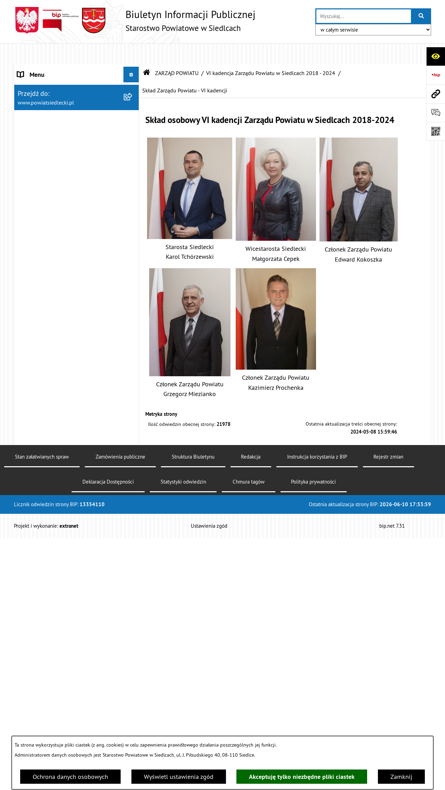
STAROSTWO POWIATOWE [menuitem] (52, 69)
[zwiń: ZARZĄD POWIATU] (133, 116)
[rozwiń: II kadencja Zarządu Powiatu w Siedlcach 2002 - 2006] (133, 402)
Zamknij (401, 777)
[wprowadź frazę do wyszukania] (363, 16)
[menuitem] (76, 141)
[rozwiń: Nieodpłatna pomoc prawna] (133, 516)
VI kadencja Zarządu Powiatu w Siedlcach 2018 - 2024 (270, 52)
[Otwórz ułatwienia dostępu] (435, 56)
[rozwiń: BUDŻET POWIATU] (133, 461)
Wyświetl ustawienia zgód (178, 777)
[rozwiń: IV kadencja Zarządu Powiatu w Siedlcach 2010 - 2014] (133, 343)
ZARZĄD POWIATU (177, 52)
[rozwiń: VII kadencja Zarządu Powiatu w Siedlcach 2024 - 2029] (133, 136)
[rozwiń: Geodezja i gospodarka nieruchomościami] (133, 637)
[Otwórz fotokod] (435, 131)
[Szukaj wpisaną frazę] (421, 16)
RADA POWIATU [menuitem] (38, 101)
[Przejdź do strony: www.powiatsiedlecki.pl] (435, 93)
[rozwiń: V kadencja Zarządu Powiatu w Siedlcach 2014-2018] (133, 313)
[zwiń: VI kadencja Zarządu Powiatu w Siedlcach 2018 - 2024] (133, 166)
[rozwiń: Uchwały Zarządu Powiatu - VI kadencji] (133, 225)
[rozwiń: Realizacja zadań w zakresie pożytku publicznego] (133, 696)
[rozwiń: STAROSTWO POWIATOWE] (133, 69)
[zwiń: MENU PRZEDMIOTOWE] (133, 476)
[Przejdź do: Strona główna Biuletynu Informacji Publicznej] (147, 52)
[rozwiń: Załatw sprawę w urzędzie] (133, 496)
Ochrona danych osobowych (70, 777)
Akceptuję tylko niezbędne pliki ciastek (302, 777)
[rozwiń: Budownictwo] (133, 617)
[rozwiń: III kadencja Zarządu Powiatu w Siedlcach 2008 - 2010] (133, 372)
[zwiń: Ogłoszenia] (133, 577)
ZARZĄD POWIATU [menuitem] (42, 116)
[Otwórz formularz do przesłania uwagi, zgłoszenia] (435, 112)
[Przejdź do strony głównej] (135, 20)
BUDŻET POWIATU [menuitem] (42, 461)
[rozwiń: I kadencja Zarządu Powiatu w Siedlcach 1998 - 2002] (133, 431)
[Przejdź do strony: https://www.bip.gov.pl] (435, 75)
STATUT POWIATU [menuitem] (41, 85)
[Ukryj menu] (131, 53)
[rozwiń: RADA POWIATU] (133, 101)
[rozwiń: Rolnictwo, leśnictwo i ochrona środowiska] (133, 667)
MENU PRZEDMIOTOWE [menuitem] (49, 476)
